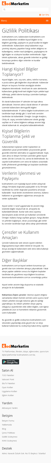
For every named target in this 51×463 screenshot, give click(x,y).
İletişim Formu (8, 420)
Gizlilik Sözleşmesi (9, 436)
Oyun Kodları (7, 387)
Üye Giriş (45, 14)
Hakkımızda (7, 424)
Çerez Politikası (8, 432)
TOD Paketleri (8, 375)
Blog (4, 429)
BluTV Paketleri (8, 383)
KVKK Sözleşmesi (9, 440)
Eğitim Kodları (8, 395)
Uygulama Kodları (9, 391)
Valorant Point (8, 379)
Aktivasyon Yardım (10, 408)
